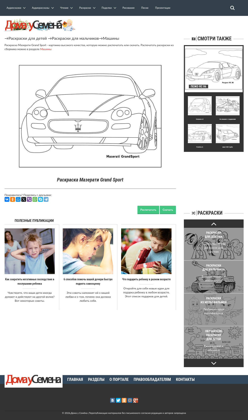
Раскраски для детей (28, 38)
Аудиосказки (14, 7)
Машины (111, 38)
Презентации (162, 7)
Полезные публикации (34, 220)
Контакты (185, 379)
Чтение (64, 7)
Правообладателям (152, 379)
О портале (119, 379)
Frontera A (199, 147)
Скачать (168, 209)
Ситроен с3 (200, 119)
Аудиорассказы (40, 7)
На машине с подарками (228, 119)
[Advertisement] (214, 177)
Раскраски (85, 7)
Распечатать (148, 209)
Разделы (96, 379)
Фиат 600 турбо (227, 147)
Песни (144, 7)
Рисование (128, 7)
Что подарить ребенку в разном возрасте (146, 279)
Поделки (107, 7)
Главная (75, 379)
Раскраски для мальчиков (75, 38)
